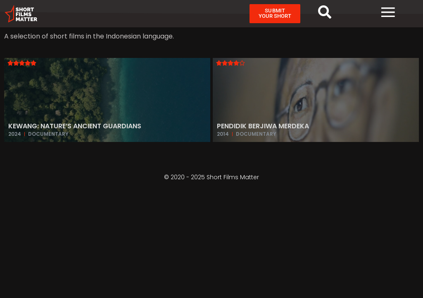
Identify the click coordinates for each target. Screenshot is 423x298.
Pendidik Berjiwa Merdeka (263, 126)
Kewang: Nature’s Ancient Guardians (74, 126)
